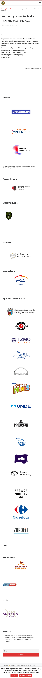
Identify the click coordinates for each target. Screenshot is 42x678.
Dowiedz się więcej (25, 675)
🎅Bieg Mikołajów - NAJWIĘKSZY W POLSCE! (23, 665)
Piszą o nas (13, 9)
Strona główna (5, 9)
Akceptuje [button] (14, 675)
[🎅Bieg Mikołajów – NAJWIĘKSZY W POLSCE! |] (3, 3)
